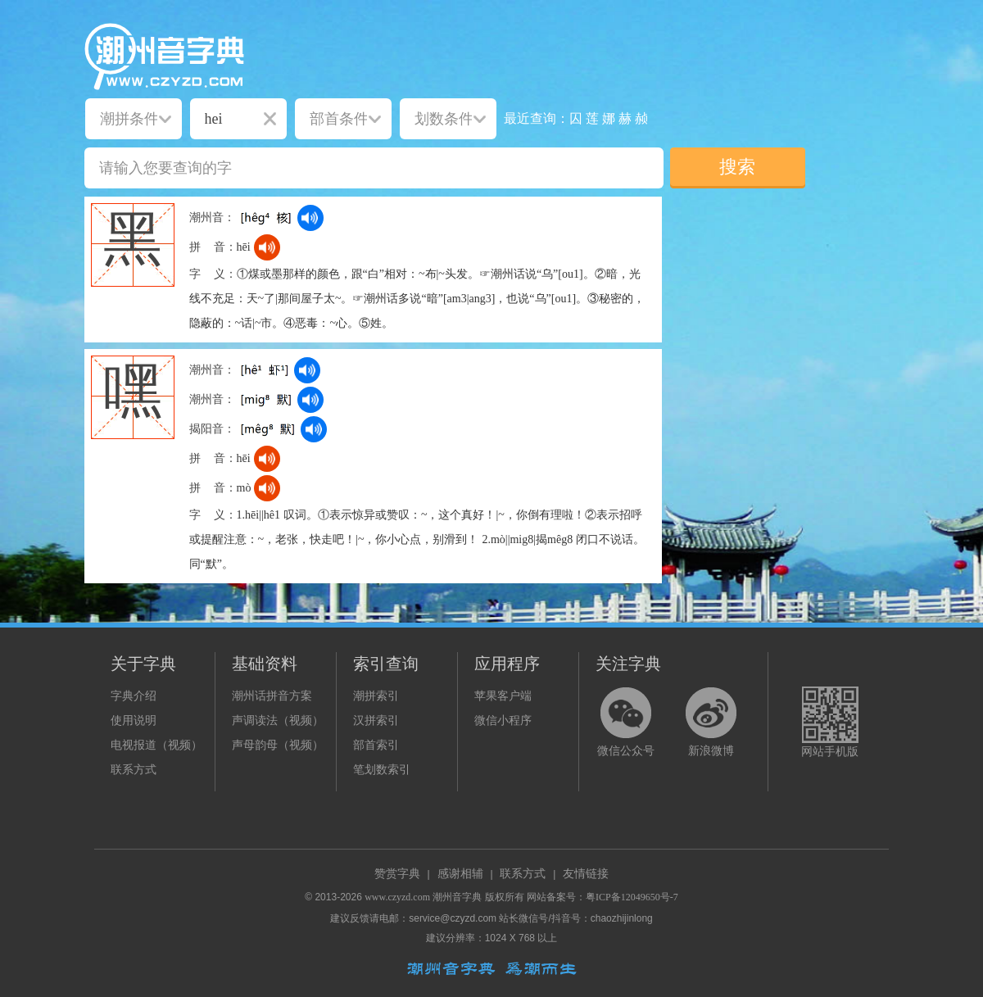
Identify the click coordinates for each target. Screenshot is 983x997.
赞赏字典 (397, 874)
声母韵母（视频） (278, 745)
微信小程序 (503, 720)
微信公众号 (626, 751)
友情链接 (586, 874)
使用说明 (133, 720)
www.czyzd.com (397, 897)
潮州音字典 (457, 897)
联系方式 (133, 770)
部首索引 (376, 745)
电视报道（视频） (156, 745)
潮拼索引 (376, 696)
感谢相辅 (460, 874)
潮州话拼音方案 (272, 696)
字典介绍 (133, 696)
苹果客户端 (503, 696)
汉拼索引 (376, 720)
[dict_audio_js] (310, 218)
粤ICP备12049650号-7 (632, 897)
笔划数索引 (381, 770)
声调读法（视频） (278, 720)
